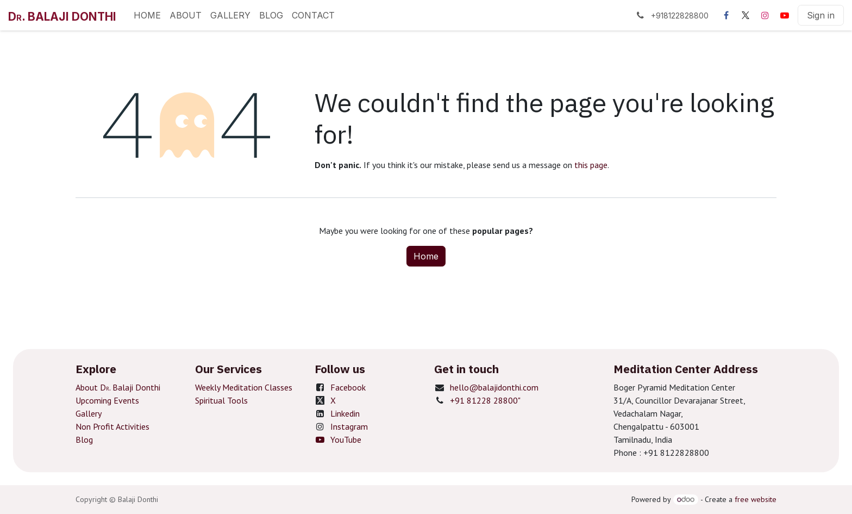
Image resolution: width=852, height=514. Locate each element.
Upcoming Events (107, 400)
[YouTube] (784, 15)
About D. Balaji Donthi (118, 387)
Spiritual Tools (221, 400)
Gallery (89, 413)
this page (590, 164)
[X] (745, 15)
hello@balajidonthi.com (494, 387)
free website (755, 499)
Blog (84, 439)
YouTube (338, 439)
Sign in (821, 15)
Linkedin (345, 413)
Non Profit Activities (112, 426)
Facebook (348, 387)
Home (426, 256)
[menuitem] (147, 15)
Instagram (349, 426)
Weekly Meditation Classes (243, 387)
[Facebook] (726, 15)
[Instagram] (765, 15)
